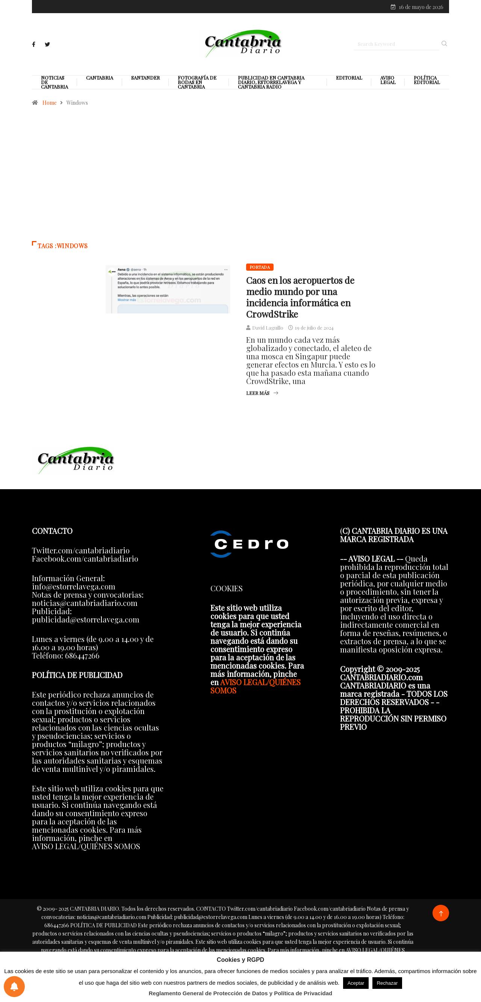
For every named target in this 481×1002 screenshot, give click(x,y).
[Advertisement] (240, 178)
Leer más (262, 393)
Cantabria (99, 78)
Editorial (349, 78)
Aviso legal (388, 80)
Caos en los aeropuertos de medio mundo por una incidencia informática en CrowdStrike (300, 298)
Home (49, 103)
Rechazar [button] (387, 983)
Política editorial (427, 80)
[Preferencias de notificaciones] (14, 986)
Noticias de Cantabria (54, 83)
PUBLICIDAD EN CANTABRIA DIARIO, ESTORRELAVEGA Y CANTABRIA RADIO (271, 83)
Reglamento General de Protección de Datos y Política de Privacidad (241, 993)
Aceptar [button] (356, 983)
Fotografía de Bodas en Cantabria (197, 83)
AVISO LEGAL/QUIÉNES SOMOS (255, 687)
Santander (145, 78)
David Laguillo (267, 328)
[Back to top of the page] (441, 915)
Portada (260, 268)
